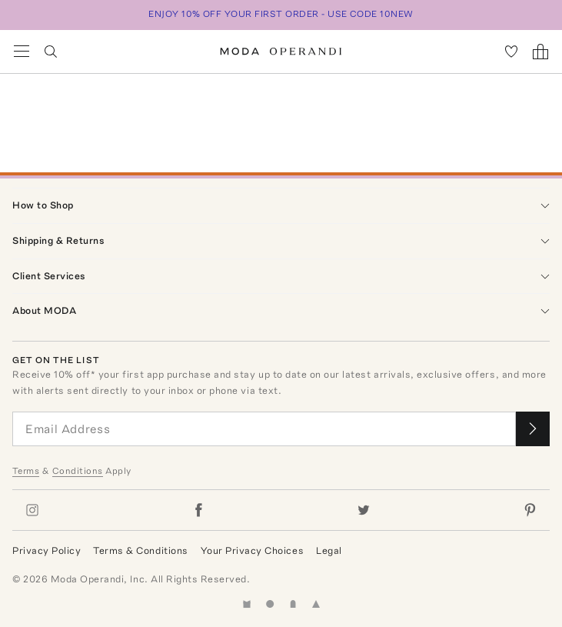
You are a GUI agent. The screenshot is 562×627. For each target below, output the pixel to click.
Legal (329, 550)
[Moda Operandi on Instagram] (32, 510)
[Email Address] (264, 429)
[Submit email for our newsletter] (533, 429)
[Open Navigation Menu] (21, 51)
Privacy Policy (46, 550)
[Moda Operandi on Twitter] (363, 510)
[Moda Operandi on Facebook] (198, 510)
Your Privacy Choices (252, 550)
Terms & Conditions (140, 550)
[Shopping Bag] (540, 51)
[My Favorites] (511, 51)
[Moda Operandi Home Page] (281, 51)
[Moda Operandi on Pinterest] (529, 510)
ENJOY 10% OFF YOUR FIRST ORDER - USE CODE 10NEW (281, 13)
